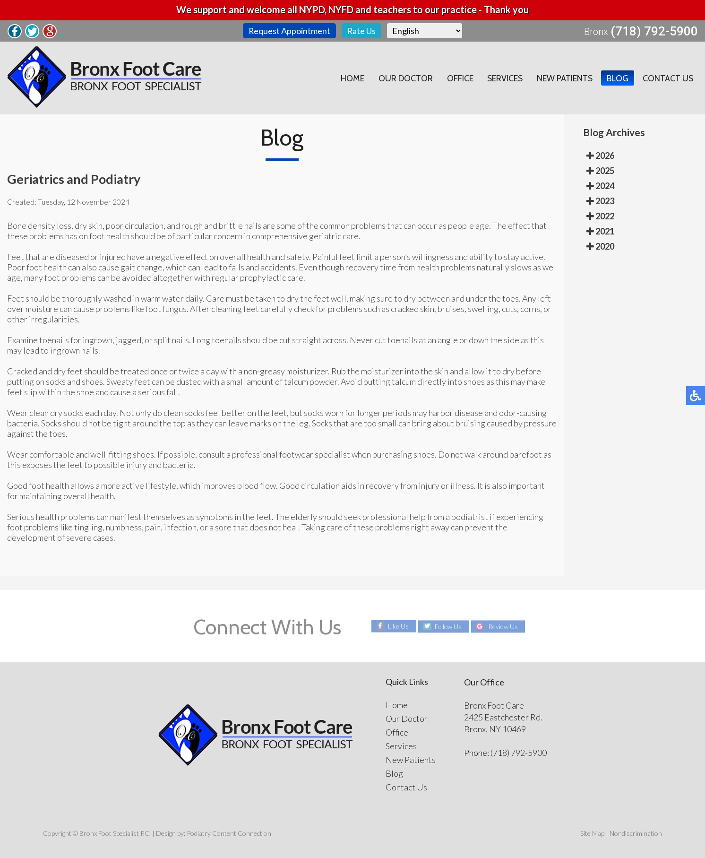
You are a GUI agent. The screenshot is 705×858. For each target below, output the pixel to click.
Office (458, 78)
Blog (617, 78)
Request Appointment (289, 31)
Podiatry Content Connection (229, 833)
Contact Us (667, 78)
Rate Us (361, 31)
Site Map (592, 833)
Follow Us (448, 626)
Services (503, 78)
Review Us (503, 626)
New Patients (564, 78)
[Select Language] (425, 30)
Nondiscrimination (636, 833)
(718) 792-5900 (654, 31)
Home (350, 78)
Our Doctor (403, 78)
